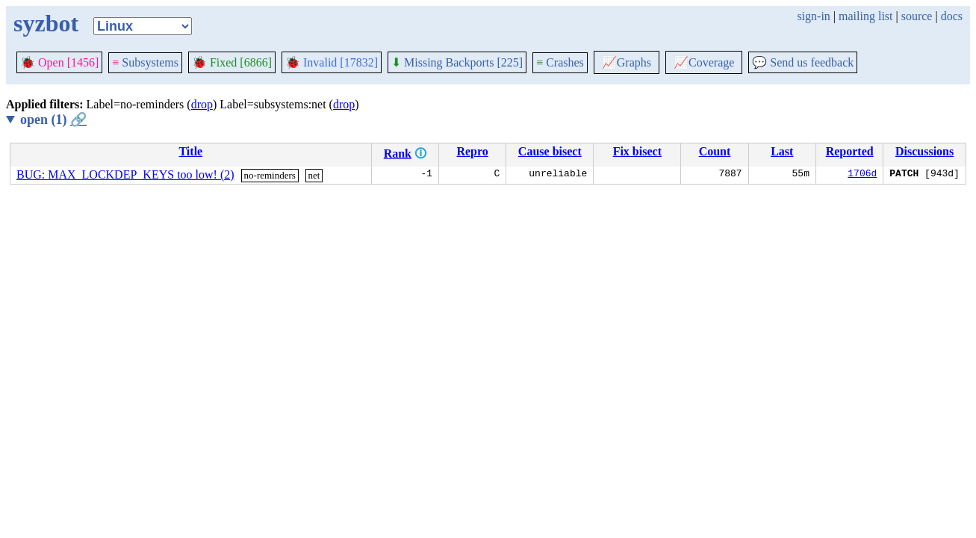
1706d (862, 175)
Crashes (560, 62)
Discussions (924, 151)
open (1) (53, 119)
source (917, 16)
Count (715, 151)
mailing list (865, 16)
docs (952, 16)
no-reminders (270, 175)
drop (202, 104)
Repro (472, 151)
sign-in (813, 16)
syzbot (45, 23)
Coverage (704, 62)
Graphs (626, 62)
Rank (397, 153)
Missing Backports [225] (457, 62)
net (314, 175)
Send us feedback (803, 62)
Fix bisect (637, 151)
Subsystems (145, 62)
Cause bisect (550, 151)
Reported (850, 151)
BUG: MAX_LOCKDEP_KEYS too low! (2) (125, 174)
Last (782, 151)
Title (190, 151)
